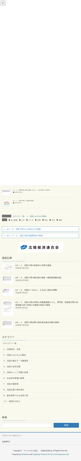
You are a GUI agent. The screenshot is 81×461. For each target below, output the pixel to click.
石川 (53, 220)
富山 (46, 220)
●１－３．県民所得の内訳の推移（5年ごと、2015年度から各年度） (32, 190)
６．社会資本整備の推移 (13, 378)
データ (31, 220)
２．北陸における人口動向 (36, 216)
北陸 (39, 220)
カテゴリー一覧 (18, 216)
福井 (60, 220)
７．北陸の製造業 (10, 384)
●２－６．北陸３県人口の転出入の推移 (24, 229)
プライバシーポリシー (11, 435)
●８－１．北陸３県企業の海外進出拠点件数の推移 (37, 322)
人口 (23, 220)
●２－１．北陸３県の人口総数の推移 (23, 200)
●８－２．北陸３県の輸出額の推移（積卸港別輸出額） (39, 277)
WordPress (25, 454)
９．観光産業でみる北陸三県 (15, 395)
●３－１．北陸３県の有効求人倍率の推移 (33, 265)
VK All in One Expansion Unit (58, 454)
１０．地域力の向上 (11, 401)
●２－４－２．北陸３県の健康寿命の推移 (25, 235)
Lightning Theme (39, 454)
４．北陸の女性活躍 (11, 366)
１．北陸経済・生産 (11, 349)
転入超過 (14, 220)
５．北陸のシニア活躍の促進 (15, 372)
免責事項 (6, 441)
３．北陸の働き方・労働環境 (15, 361)
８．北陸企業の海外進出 (13, 390)
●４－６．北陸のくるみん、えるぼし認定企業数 (36, 290)
